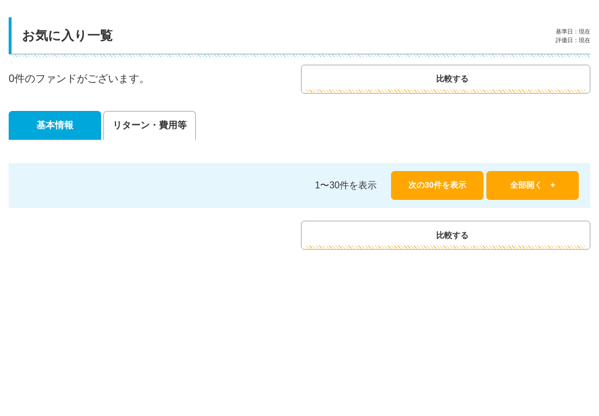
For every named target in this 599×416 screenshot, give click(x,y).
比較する (500, 79)
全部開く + (532, 185)
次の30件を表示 (437, 185)
